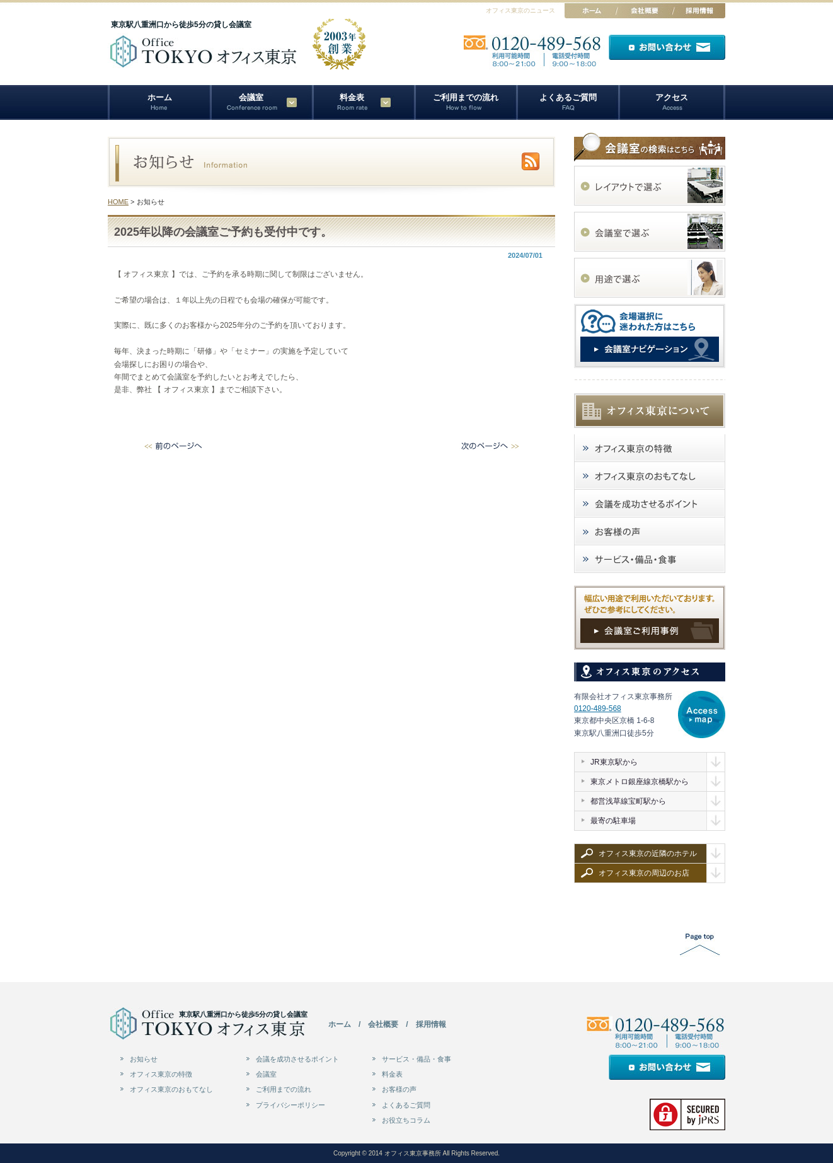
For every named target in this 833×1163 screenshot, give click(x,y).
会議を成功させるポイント (297, 1059)
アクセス (671, 97)
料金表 (352, 97)
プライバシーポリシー (290, 1105)
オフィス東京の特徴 (161, 1074)
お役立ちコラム (406, 1120)
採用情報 (431, 1024)
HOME (118, 201)
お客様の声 (399, 1089)
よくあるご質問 (568, 97)
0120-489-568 (597, 708)
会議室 (266, 1074)
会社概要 (383, 1024)
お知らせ (144, 1059)
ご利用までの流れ (465, 97)
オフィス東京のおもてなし (171, 1089)
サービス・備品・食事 (416, 1059)
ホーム (159, 97)
